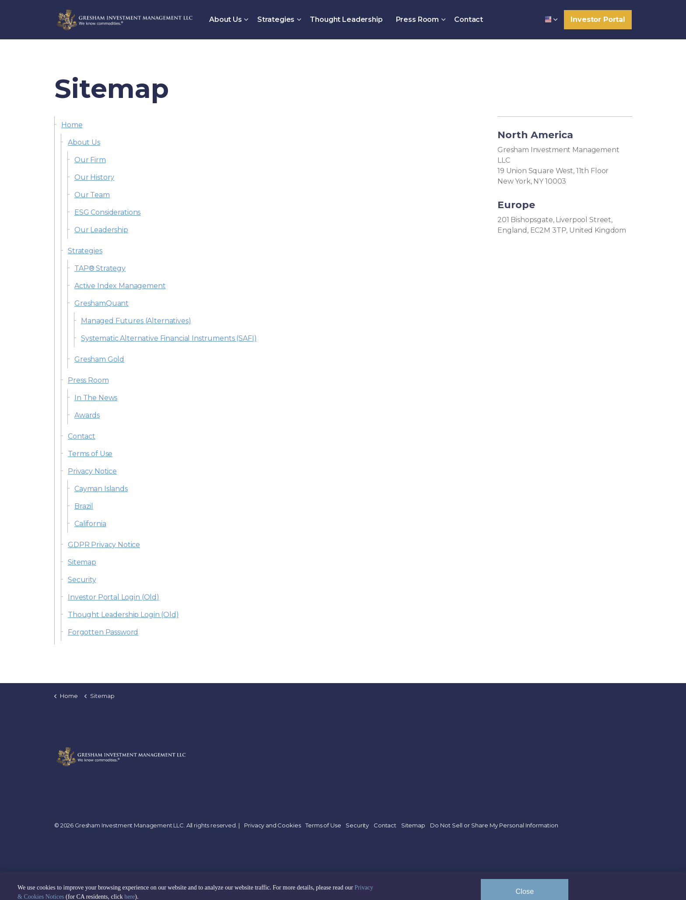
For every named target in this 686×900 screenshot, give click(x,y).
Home (71, 125)
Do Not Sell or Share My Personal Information (494, 825)
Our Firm (90, 160)
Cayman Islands (101, 489)
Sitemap (82, 562)
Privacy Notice (92, 471)
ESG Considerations (107, 212)
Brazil (83, 506)
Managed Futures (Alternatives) (136, 321)
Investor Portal (597, 19)
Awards (87, 415)
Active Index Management (120, 286)
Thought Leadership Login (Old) (123, 614)
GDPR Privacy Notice (104, 545)
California (90, 524)
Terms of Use (90, 454)
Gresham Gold (99, 359)
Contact (468, 19)
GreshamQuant (101, 303)
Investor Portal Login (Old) (113, 597)
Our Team (92, 195)
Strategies (276, 19)
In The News (95, 398)
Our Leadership (101, 230)
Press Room (417, 19)
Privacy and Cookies (272, 825)
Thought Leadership (346, 19)
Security (82, 580)
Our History (94, 177)
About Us (225, 19)
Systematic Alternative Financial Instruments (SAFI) (168, 338)
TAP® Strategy (100, 268)
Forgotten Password (103, 632)
